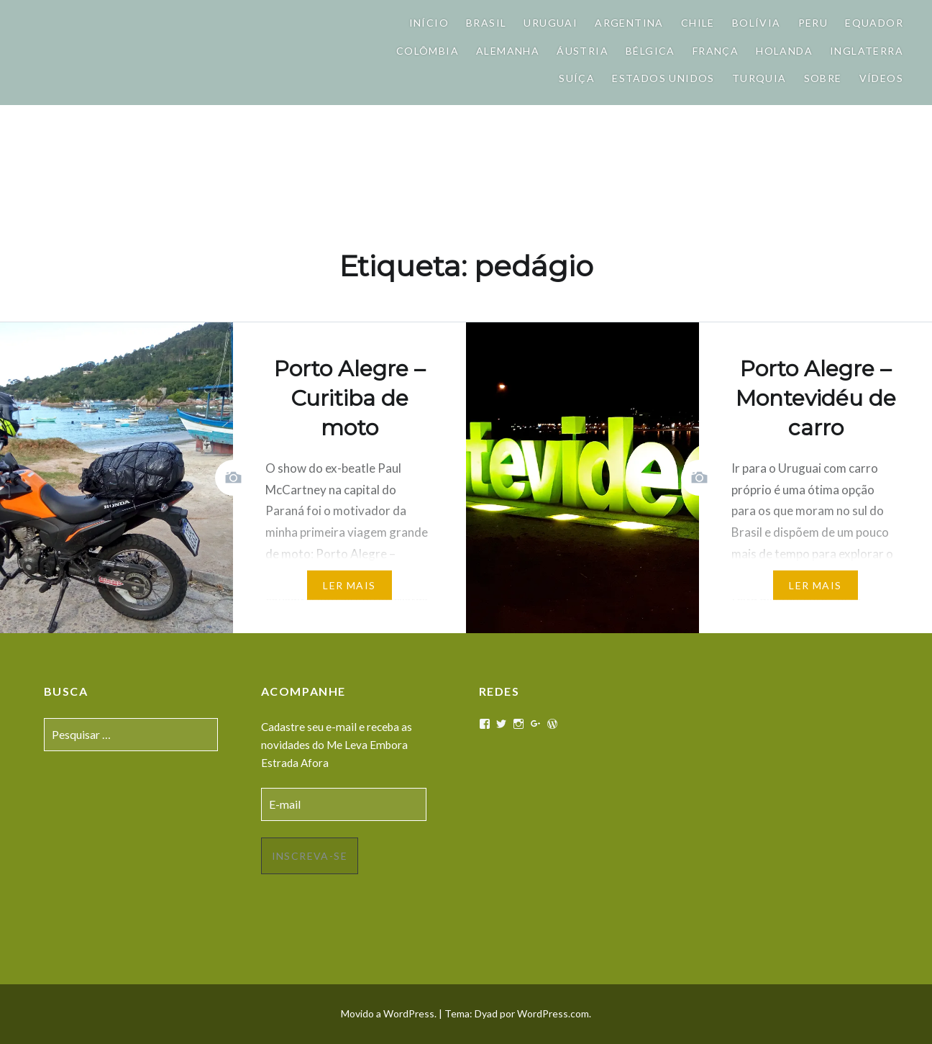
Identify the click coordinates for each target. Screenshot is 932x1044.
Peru (813, 23)
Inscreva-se (309, 856)
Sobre (823, 78)
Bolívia (756, 23)
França (716, 51)
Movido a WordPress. (389, 1013)
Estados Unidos (663, 78)
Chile (698, 23)
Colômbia (427, 51)
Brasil (486, 23)
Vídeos (881, 78)
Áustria (582, 51)
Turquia (759, 78)
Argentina (629, 23)
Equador (874, 23)
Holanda (784, 51)
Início (429, 23)
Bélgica (650, 51)
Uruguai (550, 23)
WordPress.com (553, 1013)
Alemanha (507, 51)
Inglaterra (866, 51)
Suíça (577, 78)
